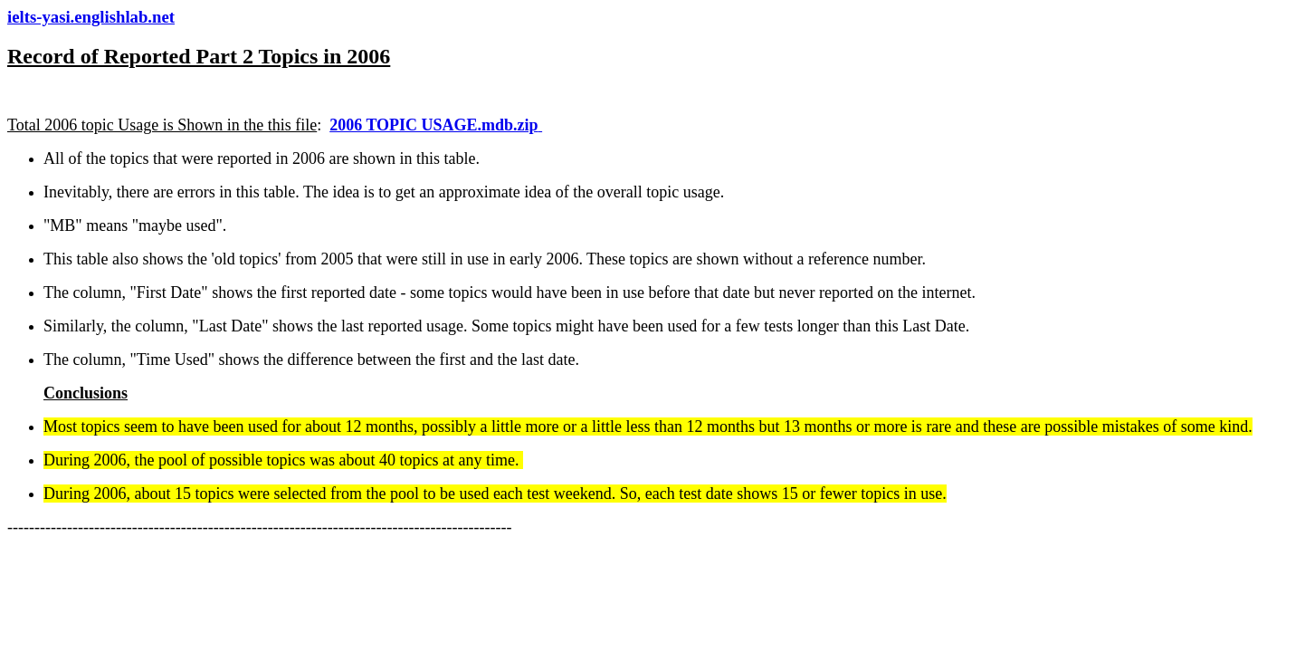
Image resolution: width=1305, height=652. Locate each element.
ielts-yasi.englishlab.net (91, 16)
